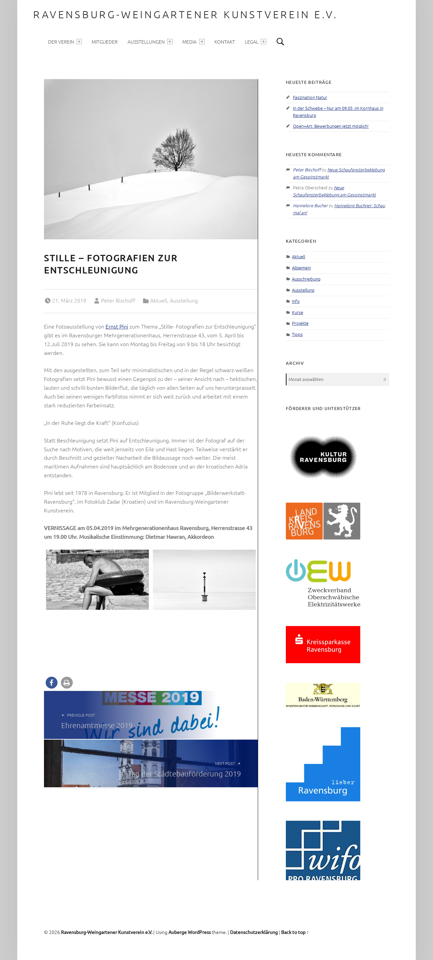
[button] (52, 683)
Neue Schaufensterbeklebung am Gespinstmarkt (334, 191)
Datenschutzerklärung (254, 932)
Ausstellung (184, 300)
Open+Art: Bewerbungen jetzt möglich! (331, 126)
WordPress (199, 932)
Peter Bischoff (118, 300)
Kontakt (224, 41)
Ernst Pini (117, 326)
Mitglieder (105, 41)
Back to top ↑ (295, 932)
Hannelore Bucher (310, 205)
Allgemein (301, 267)
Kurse (297, 312)
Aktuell (158, 300)
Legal (255, 41)
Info (296, 301)
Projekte (300, 323)
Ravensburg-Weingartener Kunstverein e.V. (185, 14)
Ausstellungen (150, 41)
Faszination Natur (310, 97)
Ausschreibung (306, 278)
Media (193, 41)
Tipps (297, 334)
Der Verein (65, 41)
